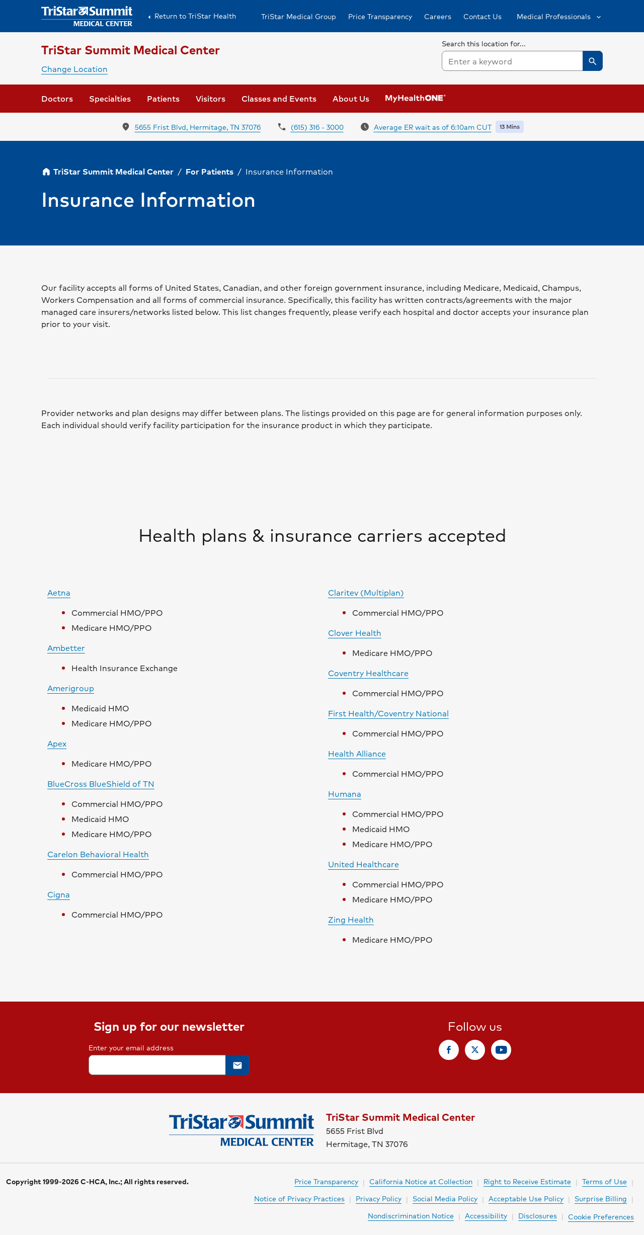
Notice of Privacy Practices (299, 1198)
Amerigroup (70, 688)
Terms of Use (604, 1181)
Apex (56, 743)
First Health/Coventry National (388, 713)
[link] (449, 1050)
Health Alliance (357, 753)
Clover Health (354, 632)
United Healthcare (363, 864)
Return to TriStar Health (190, 16)
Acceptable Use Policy (526, 1198)
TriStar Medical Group (298, 16)
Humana (344, 793)
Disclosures (537, 1215)
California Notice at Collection (420, 1181)
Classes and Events (279, 98)
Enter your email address (131, 1047)
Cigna (58, 894)
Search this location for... (484, 43)
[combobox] (522, 61)
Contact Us (482, 16)
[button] (558, 16)
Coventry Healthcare (368, 673)
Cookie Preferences (601, 1216)
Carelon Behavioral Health (98, 854)
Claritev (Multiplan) (366, 592)
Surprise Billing (601, 1198)
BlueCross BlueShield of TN (100, 783)
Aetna (58, 592)
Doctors (57, 98)
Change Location (74, 68)
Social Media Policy (445, 1198)
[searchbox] (522, 54)
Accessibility (486, 1215)
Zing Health (351, 919)
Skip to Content (32, 9)
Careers (437, 16)
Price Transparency (380, 16)
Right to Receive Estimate (527, 1181)
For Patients (209, 171)
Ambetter (66, 647)
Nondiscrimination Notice (411, 1215)
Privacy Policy (378, 1198)
